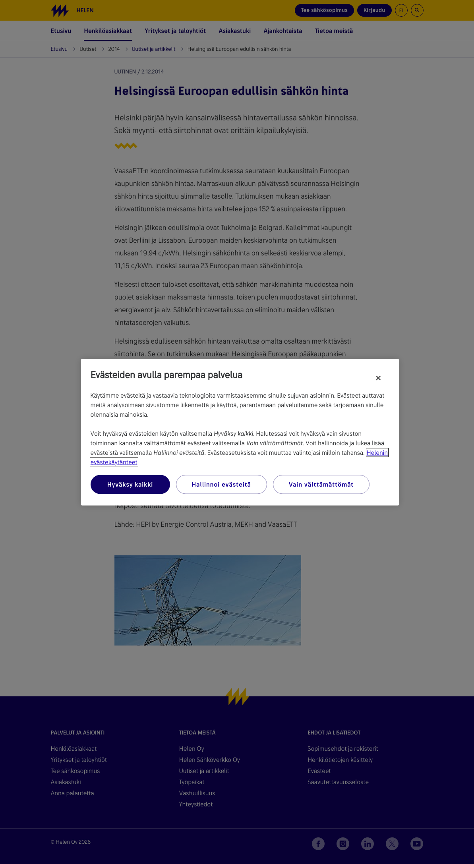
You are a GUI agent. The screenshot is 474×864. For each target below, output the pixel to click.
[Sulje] (378, 378)
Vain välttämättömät (321, 484)
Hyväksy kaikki (130, 484)
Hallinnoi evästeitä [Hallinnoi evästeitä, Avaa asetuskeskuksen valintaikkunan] (221, 484)
